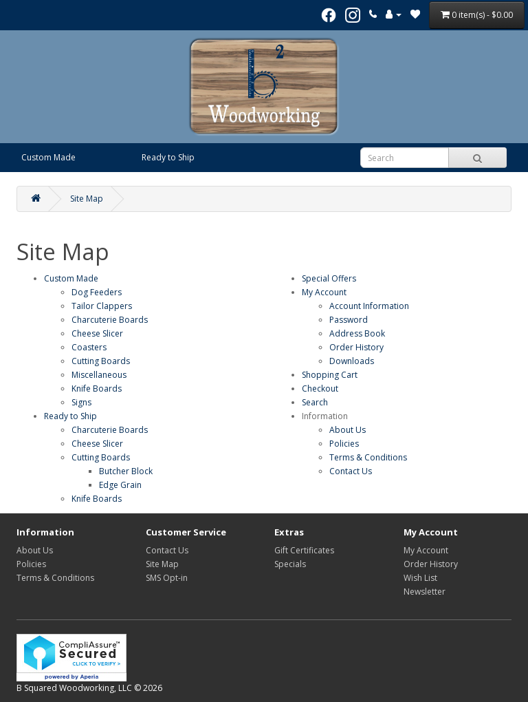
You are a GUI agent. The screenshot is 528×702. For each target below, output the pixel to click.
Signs (81, 402)
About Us (347, 430)
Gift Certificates (304, 550)
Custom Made (48, 157)
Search (315, 402)
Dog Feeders (97, 292)
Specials (290, 564)
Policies (344, 443)
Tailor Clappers (102, 306)
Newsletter (425, 591)
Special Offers (329, 278)
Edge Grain (120, 485)
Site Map (86, 198)
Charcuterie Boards (110, 320)
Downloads (351, 361)
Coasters (89, 347)
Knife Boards (97, 388)
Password (348, 320)
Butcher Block (126, 471)
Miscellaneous (99, 375)
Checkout (320, 388)
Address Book (357, 333)
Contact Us (350, 471)
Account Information (369, 306)
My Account (324, 292)
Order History (356, 347)
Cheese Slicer (97, 333)
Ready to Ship (168, 157)
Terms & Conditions (368, 457)
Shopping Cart (330, 375)
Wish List (420, 578)
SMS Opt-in (167, 578)
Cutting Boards (101, 361)
